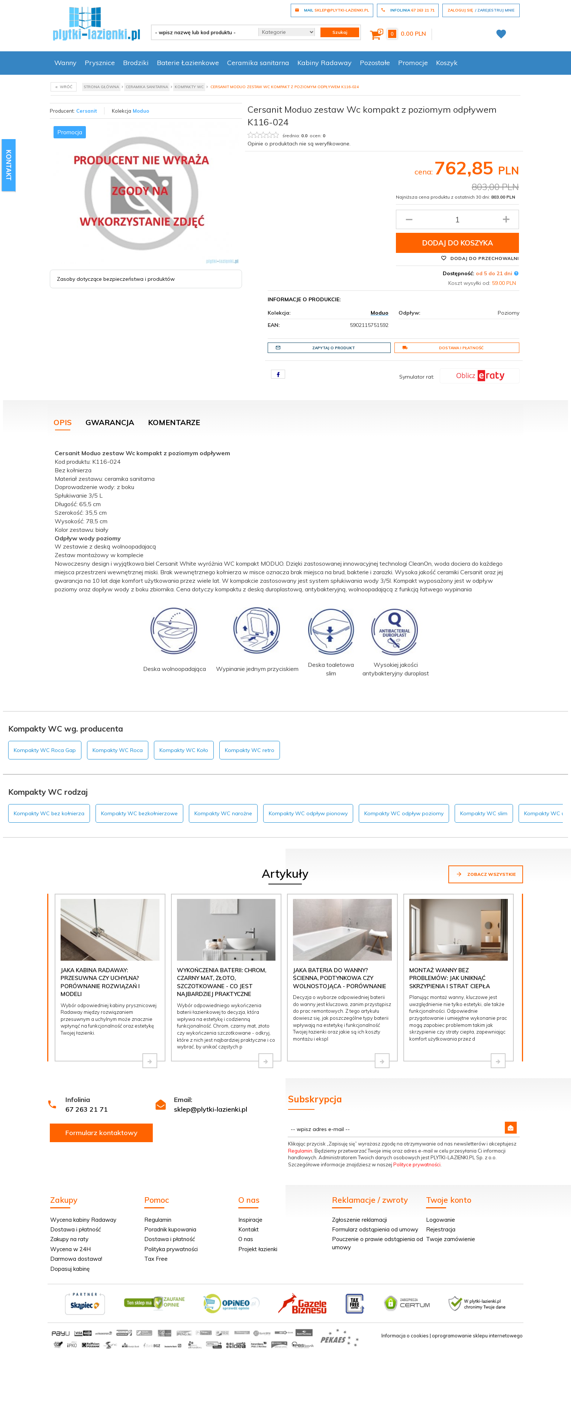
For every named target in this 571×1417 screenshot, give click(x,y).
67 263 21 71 (86, 1109)
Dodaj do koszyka (457, 242)
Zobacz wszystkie (486, 874)
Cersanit (86, 111)
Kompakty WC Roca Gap (45, 750)
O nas (245, 1239)
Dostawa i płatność (443, 347)
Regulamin (300, 1151)
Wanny (65, 62)
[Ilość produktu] (457, 219)
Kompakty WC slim (483, 813)
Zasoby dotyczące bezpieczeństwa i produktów (116, 279)
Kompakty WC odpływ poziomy (403, 813)
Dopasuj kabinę (70, 1268)
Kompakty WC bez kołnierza (49, 813)
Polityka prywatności (171, 1249)
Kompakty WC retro (249, 750)
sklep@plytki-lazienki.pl (210, 1109)
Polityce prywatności (417, 1164)
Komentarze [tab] (174, 422)
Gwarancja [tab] (110, 422)
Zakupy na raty (69, 1239)
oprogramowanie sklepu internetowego (477, 1336)
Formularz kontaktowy (101, 1132)
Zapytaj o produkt (315, 347)
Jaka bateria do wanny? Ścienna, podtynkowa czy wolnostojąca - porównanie (339, 978)
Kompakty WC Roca (118, 750)
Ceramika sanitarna (258, 62)
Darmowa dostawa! (76, 1258)
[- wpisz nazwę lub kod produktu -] (202, 32)
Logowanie (440, 1219)
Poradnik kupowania (170, 1229)
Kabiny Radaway (324, 62)
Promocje (413, 62)
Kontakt (248, 1229)
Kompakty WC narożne (223, 813)
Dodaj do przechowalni (480, 258)
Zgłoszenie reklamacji (359, 1219)
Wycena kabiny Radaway (83, 1219)
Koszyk (447, 62)
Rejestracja (440, 1229)
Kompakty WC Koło (183, 750)
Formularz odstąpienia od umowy (375, 1229)
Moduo (141, 111)
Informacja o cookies (405, 1336)
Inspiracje (250, 1219)
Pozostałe (375, 62)
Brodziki (136, 62)
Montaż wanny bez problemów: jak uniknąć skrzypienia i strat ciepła (449, 978)
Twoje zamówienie (450, 1239)
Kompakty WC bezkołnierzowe (139, 813)
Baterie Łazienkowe (188, 62)
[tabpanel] (285, 567)
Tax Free (156, 1258)
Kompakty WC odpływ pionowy (308, 813)
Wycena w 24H (70, 1249)
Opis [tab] (63, 422)
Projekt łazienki (257, 1249)
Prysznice (100, 62)
